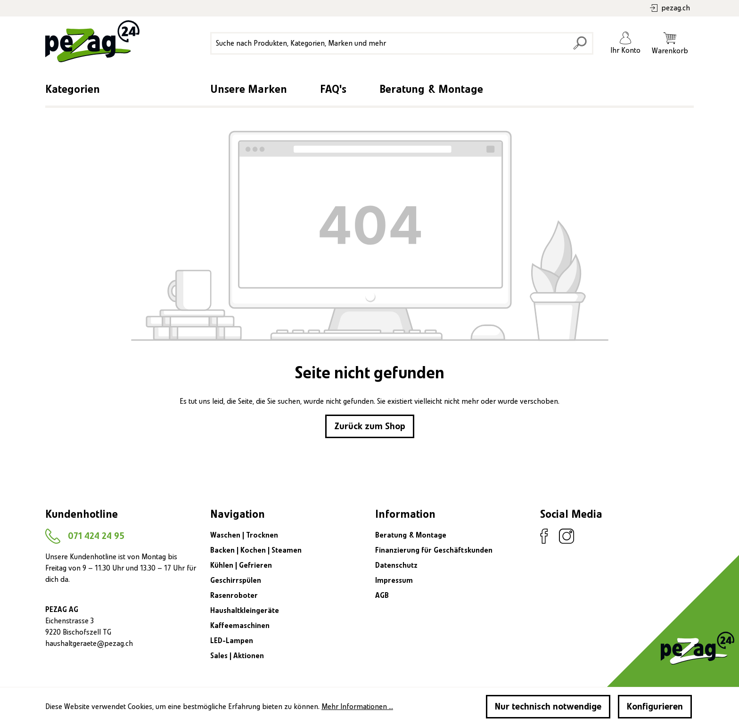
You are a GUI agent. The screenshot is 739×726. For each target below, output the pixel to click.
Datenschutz (396, 565)
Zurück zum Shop (369, 426)
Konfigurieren (655, 706)
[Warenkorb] (670, 43)
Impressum (394, 580)
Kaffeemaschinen (240, 625)
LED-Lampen (231, 640)
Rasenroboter (234, 595)
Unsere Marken (248, 89)
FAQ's (333, 89)
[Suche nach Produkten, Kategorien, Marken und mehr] (390, 43)
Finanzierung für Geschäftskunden (434, 550)
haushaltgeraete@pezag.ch (89, 643)
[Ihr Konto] (625, 43)
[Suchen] (580, 43)
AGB (382, 595)
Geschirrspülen (235, 580)
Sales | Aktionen (237, 656)
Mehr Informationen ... (357, 706)
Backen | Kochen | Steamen (256, 550)
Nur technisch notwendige (548, 706)
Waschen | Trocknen (244, 535)
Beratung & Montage (431, 89)
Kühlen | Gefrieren (241, 565)
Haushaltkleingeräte (244, 610)
